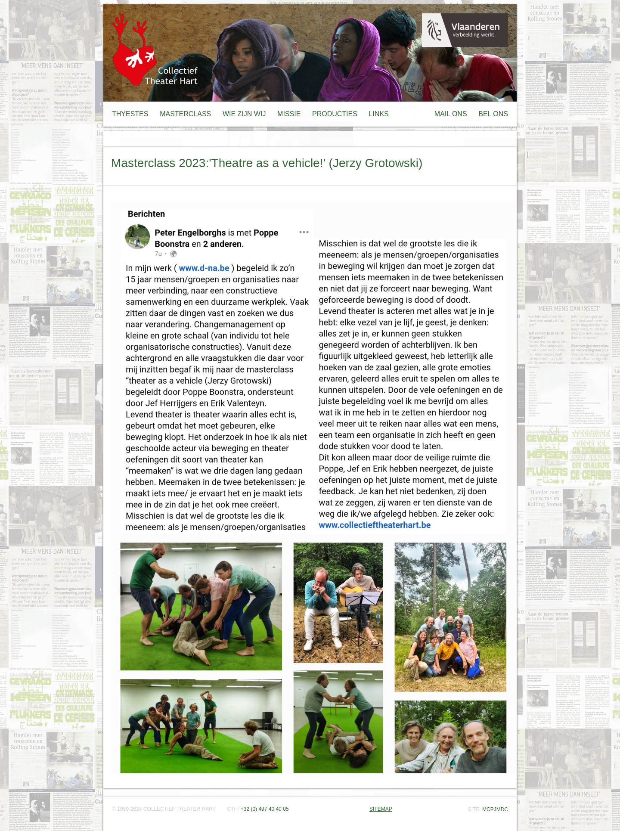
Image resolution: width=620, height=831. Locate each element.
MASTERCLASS (185, 114)
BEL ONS (493, 114)
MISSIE (289, 114)
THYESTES (130, 114)
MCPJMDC (495, 809)
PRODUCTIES (334, 114)
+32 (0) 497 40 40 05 (265, 809)
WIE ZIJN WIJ (244, 114)
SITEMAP (380, 809)
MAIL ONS (450, 114)
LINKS (379, 114)
